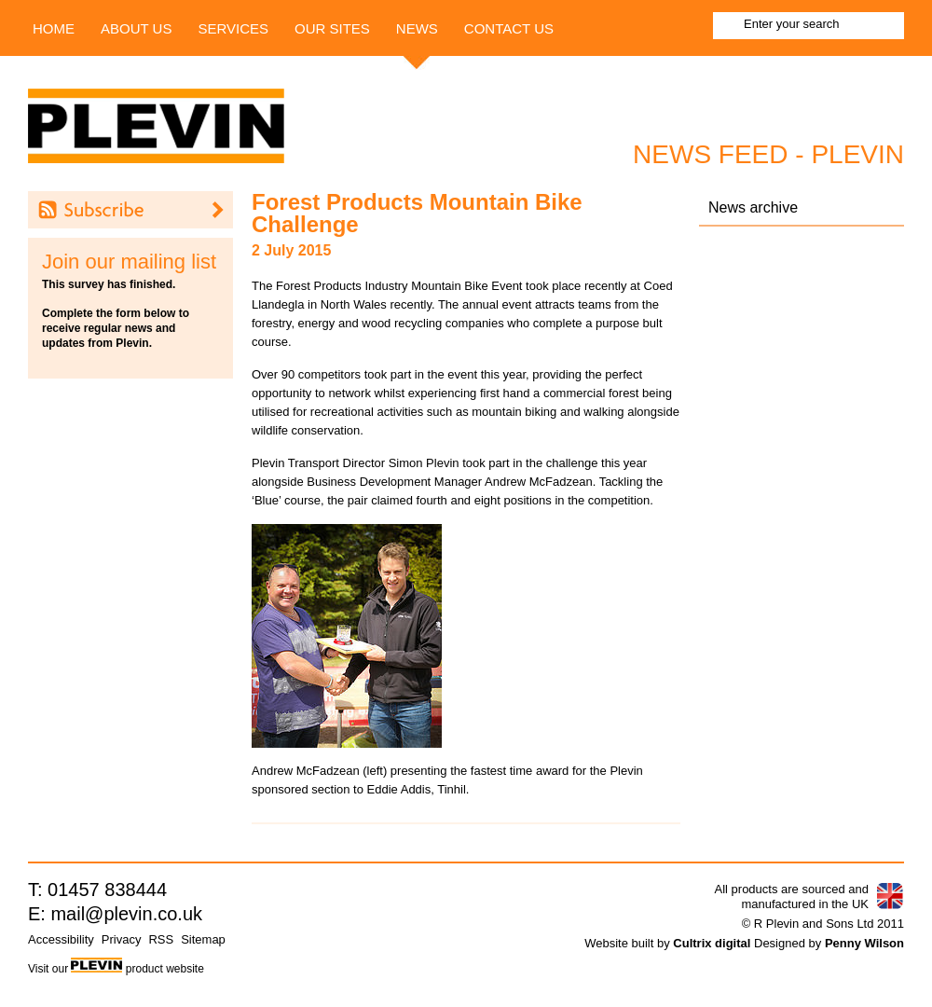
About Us (136, 28)
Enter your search (792, 24)
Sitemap (203, 939)
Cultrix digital (711, 943)
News (417, 28)
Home (54, 28)
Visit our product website (116, 968)
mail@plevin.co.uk (126, 914)
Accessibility (61, 939)
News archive (753, 207)
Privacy (122, 939)
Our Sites (332, 28)
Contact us (509, 28)
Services (233, 28)
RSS (160, 939)
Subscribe (130, 209)
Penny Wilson (864, 943)
